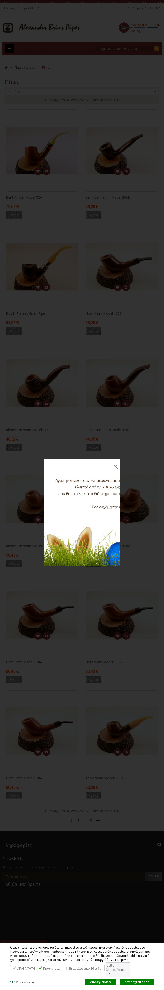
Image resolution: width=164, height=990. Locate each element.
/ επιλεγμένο (22, 982)
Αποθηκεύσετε (101, 982)
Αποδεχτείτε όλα (137, 982)
